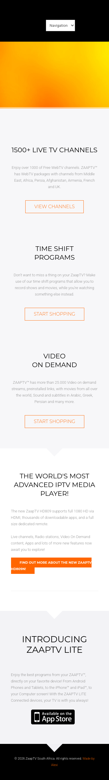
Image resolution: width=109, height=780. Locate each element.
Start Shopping (54, 314)
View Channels (54, 206)
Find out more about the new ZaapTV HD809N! (51, 565)
